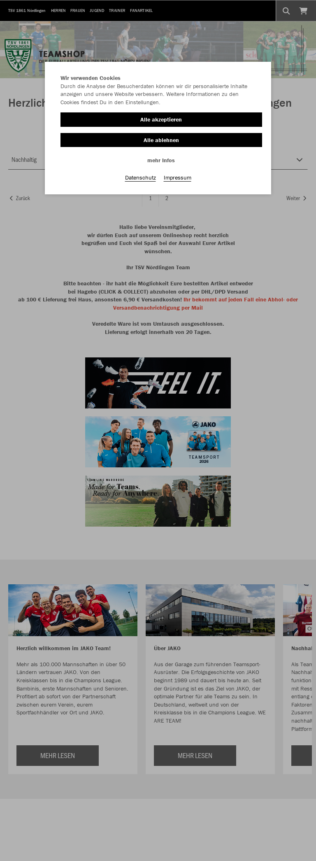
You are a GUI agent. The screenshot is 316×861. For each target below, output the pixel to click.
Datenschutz (140, 177)
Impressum (177, 177)
